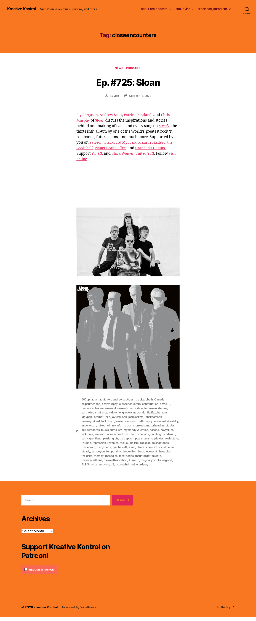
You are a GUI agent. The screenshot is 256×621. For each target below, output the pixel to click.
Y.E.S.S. (98, 153)
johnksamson (154, 417)
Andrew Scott (113, 115)
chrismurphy (110, 404)
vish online (99, 159)
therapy (86, 460)
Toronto (112, 464)
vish (115, 96)
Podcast (134, 68)
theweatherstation (93, 464)
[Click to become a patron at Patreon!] (77, 573)
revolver (102, 447)
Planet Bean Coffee (112, 148)
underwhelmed (117, 468)
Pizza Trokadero (155, 142)
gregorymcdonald (134, 413)
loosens (121, 421)
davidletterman (148, 408)
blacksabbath (145, 400)
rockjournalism (118, 447)
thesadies (99, 460)
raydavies (137, 442)
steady (166, 451)
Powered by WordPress (80, 611)
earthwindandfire (92, 413)
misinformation (140, 425)
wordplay (134, 468)
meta (158, 421)
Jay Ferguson (87, 115)
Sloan (101, 120)
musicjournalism (142, 430)
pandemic (140, 438)
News (119, 68)
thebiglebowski (138, 455)
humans (163, 413)
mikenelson (106, 425)
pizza (117, 442)
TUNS (155, 464)
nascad (112, 434)
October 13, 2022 (140, 96)
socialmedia (152, 451)
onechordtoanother (94, 438)
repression (88, 447)
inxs (108, 417)
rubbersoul (167, 447)
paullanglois (89, 442)
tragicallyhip (127, 464)
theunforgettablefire (137, 460)
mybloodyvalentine (93, 434)
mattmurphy (145, 421)
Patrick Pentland (141, 115)
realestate (151, 442)
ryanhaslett (105, 451)
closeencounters (130, 404)
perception (105, 442)
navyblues (125, 434)
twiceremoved (91, 468)
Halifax (152, 413)
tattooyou (87, 455)
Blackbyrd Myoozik (122, 142)
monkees (158, 425)
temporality (103, 455)
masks (132, 421)
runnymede (88, 451)
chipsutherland (91, 404)
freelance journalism (212, 9)
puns (126, 442)
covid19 (166, 404)
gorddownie (113, 413)
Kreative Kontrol (22, 9)
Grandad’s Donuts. (154, 148)
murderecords (121, 430)
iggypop (86, 417)
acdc (95, 400)
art (133, 400)
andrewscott (121, 400)
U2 (104, 468)
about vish (182, 9)
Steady (164, 126)
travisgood (143, 464)
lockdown (108, 421)
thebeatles (119, 455)
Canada (161, 400)
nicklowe (139, 434)
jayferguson (120, 417)
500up (85, 400)
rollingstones (150, 447)
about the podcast (154, 9)
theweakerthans (162, 460)
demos (164, 408)
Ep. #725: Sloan (128, 82)
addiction (106, 400)
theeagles (156, 455)
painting (127, 438)
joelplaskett (137, 417)
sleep (117, 451)
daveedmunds (127, 408)
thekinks (169, 455)
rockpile (135, 447)
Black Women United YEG (135, 153)
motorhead (88, 430)
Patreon (96, 142)
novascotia (154, 434)
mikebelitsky (89, 425)
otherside (114, 438)
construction (151, 404)
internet (99, 417)
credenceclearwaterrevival (99, 408)
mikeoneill (122, 425)
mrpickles (103, 430)
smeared (137, 451)
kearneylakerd (90, 421)
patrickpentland (159, 438)
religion (164, 442)
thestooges (114, 460)
